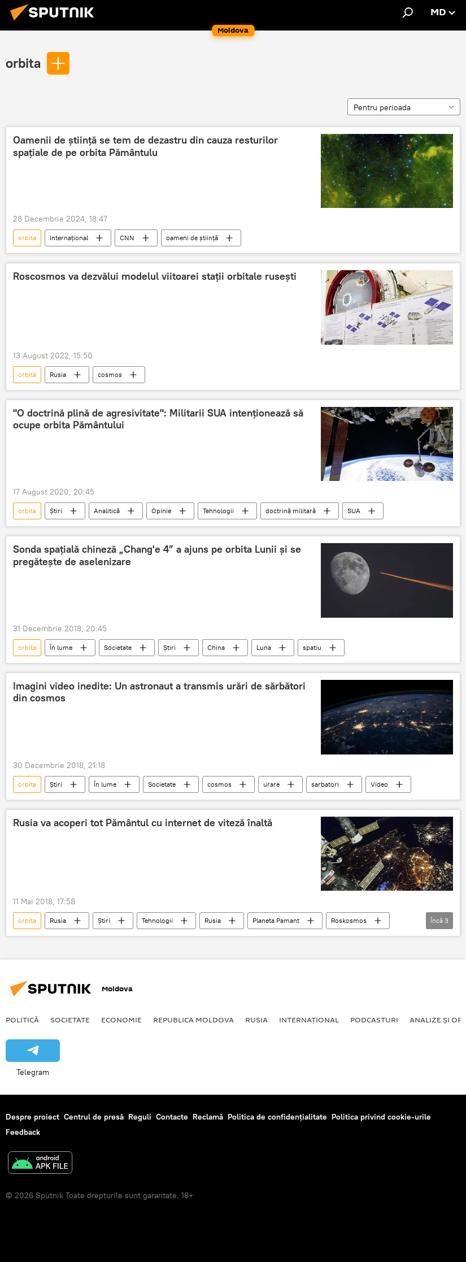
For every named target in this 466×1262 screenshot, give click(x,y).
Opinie (161, 510)
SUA (353, 510)
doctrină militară (290, 510)
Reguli (139, 1117)
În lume (61, 647)
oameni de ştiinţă (192, 237)
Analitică (107, 510)
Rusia (58, 374)
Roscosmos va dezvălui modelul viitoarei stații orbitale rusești (155, 276)
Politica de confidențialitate (277, 1117)
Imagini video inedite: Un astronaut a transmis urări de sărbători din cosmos (159, 692)
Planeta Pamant (275, 920)
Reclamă (208, 1117)
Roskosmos (349, 920)
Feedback (23, 1132)
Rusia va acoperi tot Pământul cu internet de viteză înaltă (142, 823)
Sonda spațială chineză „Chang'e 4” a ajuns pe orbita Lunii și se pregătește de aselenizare (157, 555)
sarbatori (325, 784)
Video (379, 784)
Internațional (69, 237)
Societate (118, 647)
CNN (127, 237)
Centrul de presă (94, 1117)
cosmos (110, 374)
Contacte (172, 1117)
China (216, 647)
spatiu (312, 647)
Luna (263, 647)
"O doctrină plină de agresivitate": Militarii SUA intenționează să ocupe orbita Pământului (158, 419)
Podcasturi (374, 1019)
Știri (56, 510)
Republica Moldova (193, 1019)
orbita (23, 62)
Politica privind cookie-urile (381, 1117)
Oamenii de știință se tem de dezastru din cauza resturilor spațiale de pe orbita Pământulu (145, 146)
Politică (22, 1019)
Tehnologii (218, 510)
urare (271, 784)
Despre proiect (32, 1117)
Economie (121, 1019)
